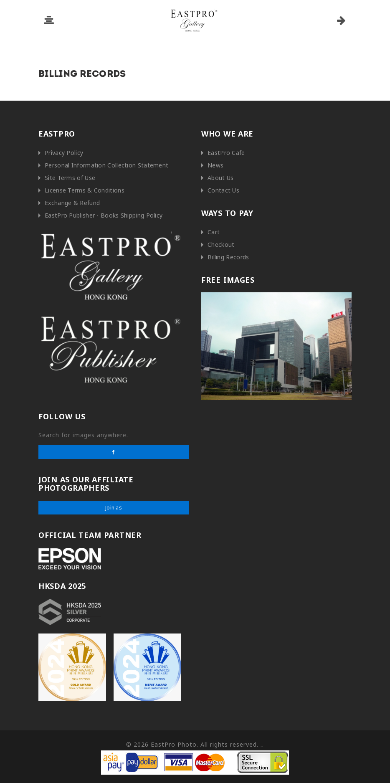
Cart (214, 232)
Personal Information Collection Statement (106, 165)
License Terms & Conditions (84, 190)
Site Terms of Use (70, 178)
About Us (220, 178)
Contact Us (223, 190)
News (215, 165)
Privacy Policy (64, 153)
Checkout (221, 244)
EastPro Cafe (226, 153)
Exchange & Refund (72, 203)
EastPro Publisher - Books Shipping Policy (103, 215)
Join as (113, 507)
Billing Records (228, 257)
